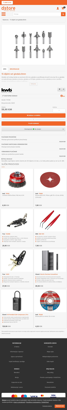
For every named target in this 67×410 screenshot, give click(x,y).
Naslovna (5, 20)
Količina (55, 107)
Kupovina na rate (17, 382)
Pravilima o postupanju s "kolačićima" (37, 402)
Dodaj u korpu (33, 115)
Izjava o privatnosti (17, 356)
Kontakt (50, 347)
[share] (63, 89)
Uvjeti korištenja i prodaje (17, 361)
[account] (58, 9)
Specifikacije (14, 69)
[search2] (63, 14)
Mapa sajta (50, 352)
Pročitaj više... (33, 84)
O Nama (16, 347)
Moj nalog (50, 372)
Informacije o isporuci (16, 352)
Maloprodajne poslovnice (50, 356)
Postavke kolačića (47, 406)
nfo (63, 96)
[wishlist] (60, 89)
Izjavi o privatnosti (19, 402)
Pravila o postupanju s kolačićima (50, 377)
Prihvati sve (60, 406)
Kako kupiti (50, 361)
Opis (4, 69)
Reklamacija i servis (17, 387)
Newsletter (50, 382)
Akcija (17, 377)
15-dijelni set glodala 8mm (18, 20)
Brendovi (17, 372)
